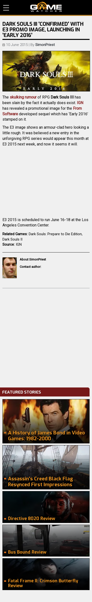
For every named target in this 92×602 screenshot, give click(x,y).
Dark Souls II (12, 239)
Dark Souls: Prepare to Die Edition (55, 234)
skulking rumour (23, 97)
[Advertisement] (46, 337)
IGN (80, 102)
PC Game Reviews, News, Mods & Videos (46, 7)
